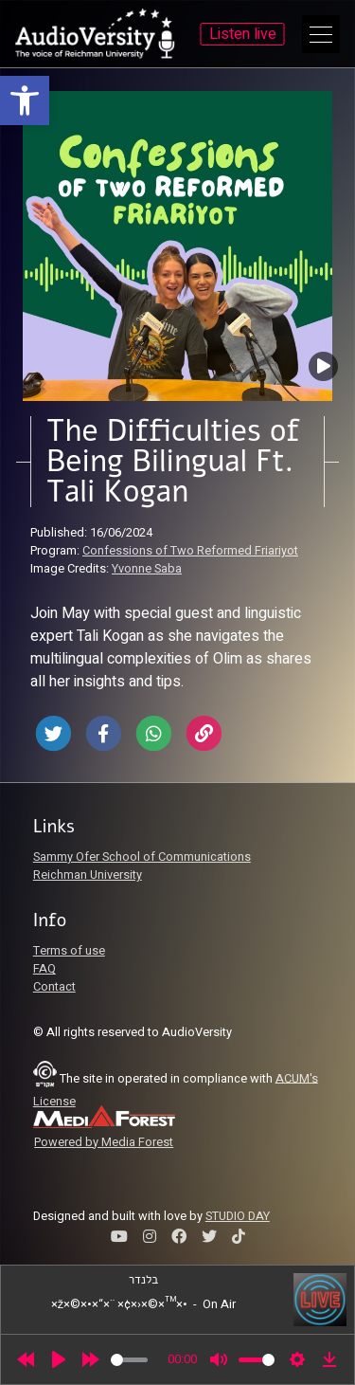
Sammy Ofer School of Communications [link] (142, 857)
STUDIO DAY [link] (237, 1216)
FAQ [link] (44, 968)
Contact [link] (54, 986)
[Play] (59, 1359)
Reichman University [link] (87, 875)
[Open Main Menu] (321, 34)
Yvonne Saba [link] (147, 568)
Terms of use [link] (69, 950)
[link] (24, 100)
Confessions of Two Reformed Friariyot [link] (190, 550)
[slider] (129, 1360)
